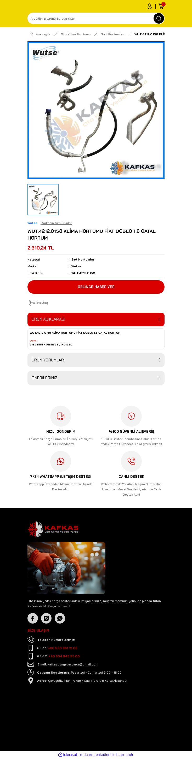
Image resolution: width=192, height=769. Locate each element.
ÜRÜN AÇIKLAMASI (48, 319)
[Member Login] (149, 6)
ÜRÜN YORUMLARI (48, 360)
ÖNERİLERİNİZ (44, 377)
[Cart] (161, 6)
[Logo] (52, 542)
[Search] (96, 18)
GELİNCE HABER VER (96, 287)
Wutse (76, 266)
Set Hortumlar (82, 259)
